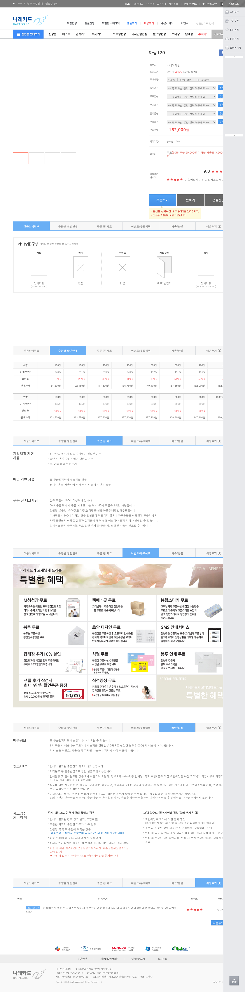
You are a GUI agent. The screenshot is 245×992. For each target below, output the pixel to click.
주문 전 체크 (104, 226)
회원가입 (138, 3)
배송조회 (173, 3)
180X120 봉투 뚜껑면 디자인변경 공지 (37, 4)
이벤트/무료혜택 (140, 226)
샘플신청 (218, 200)
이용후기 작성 (221, 923)
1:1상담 (150, 3)
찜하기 (190, 200)
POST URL (33, 907)
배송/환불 (177, 226)
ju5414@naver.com (108, 972)
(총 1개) (153, 177)
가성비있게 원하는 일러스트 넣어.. (205, 179)
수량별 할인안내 (67, 226)
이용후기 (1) (213, 226)
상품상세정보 (31, 226)
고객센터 (161, 3)
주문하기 (162, 200)
